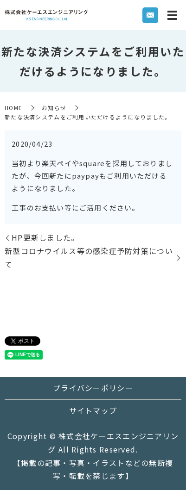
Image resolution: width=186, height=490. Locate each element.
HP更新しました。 (45, 237)
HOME (13, 108)
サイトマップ (93, 410)
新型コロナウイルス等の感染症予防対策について (89, 257)
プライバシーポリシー (93, 387)
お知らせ (54, 108)
